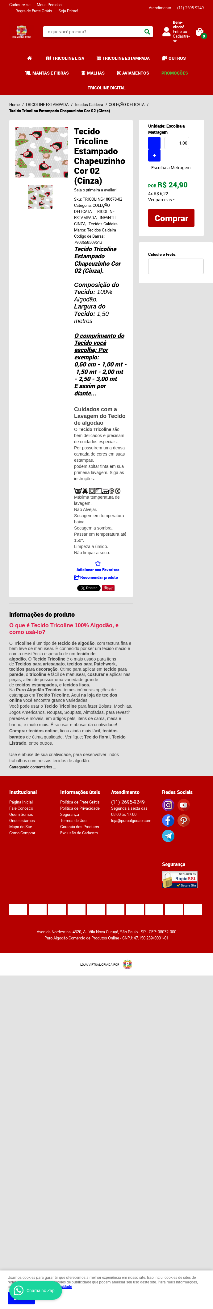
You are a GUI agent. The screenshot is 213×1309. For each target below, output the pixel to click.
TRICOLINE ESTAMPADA (126, 58)
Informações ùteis (80, 792)
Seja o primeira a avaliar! (95, 190)
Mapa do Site (20, 826)
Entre (177, 31)
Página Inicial (21, 802)
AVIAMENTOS (135, 73)
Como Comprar (22, 833)
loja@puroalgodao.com (131, 820)
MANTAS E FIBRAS (50, 73)
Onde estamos (22, 820)
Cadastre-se (20, 4)
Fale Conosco (21, 808)
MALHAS (96, 73)
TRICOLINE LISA (68, 58)
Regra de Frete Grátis (33, 11)
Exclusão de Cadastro (79, 833)
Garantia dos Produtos (79, 826)
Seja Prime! (68, 11)
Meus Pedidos (49, 4)
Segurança (69, 814)
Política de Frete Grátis (80, 802)
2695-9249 (190, 7)
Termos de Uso (73, 820)
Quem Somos (21, 814)
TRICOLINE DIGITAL (107, 88)
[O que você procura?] (147, 31)
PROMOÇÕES (174, 73)
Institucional (23, 792)
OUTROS (177, 58)
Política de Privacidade (80, 808)
